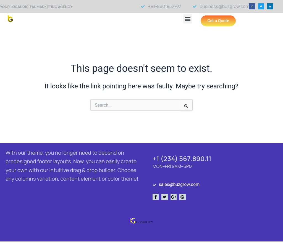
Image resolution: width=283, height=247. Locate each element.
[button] (252, 6)
